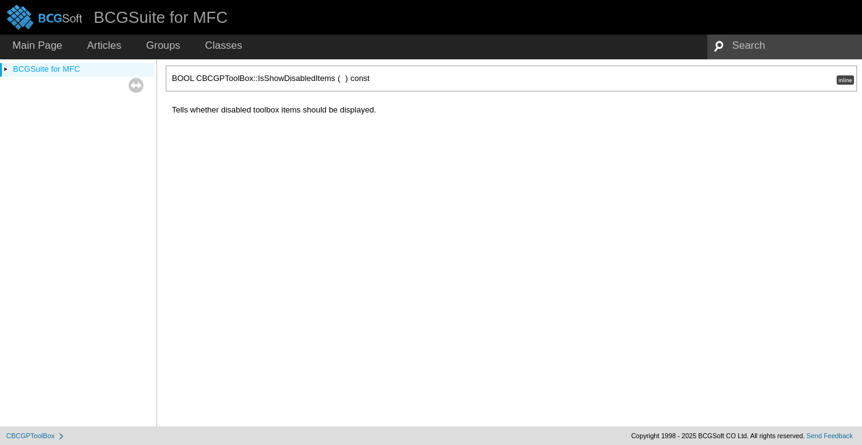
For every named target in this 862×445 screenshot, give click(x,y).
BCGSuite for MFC (46, 69)
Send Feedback (829, 435)
